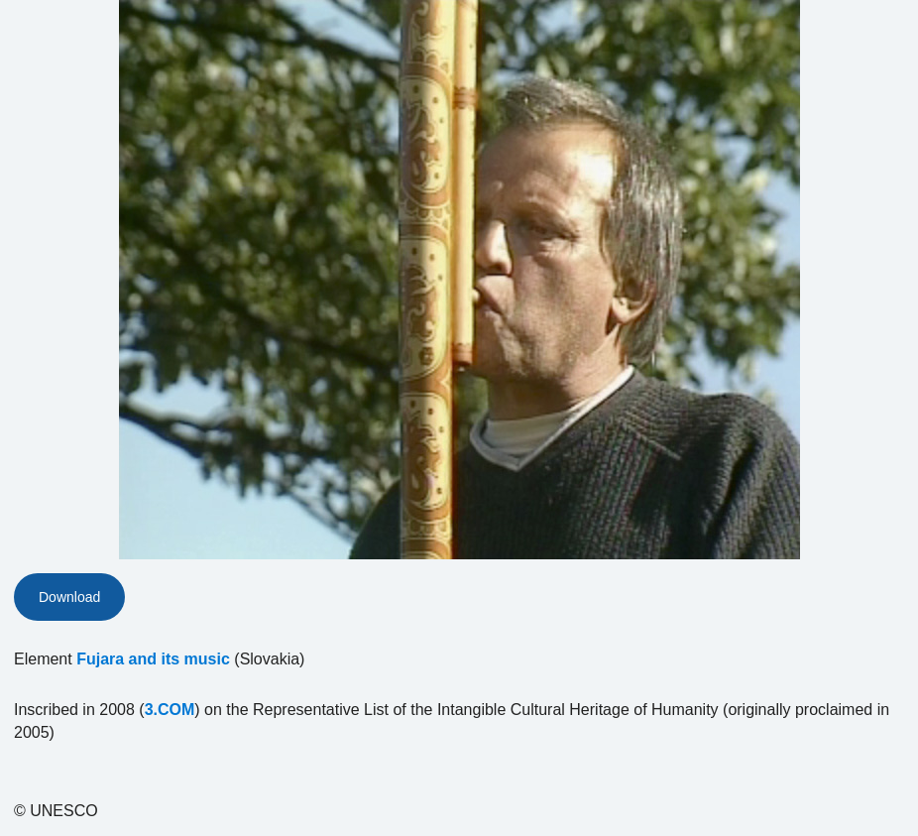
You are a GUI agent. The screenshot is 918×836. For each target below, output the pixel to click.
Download (69, 597)
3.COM (170, 709)
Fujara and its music (153, 659)
